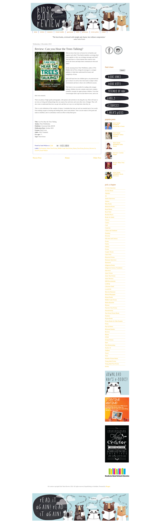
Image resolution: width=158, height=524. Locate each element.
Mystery (107, 305)
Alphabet (107, 193)
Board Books (108, 209)
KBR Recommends (110, 281)
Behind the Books (110, 206)
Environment (42, 148)
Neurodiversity (109, 310)
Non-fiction (80, 148)
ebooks (107, 366)
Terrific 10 (108, 348)
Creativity (107, 228)
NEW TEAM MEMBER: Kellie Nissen (118, 144)
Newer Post (37, 158)
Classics (107, 220)
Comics (107, 222)
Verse (106, 356)
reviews (42, 32)
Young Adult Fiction (110, 361)
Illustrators (108, 262)
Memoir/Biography (110, 294)
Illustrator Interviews (110, 260)
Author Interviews (110, 198)
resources (50, 32)
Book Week (108, 212)
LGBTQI (107, 284)
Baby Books (108, 204)
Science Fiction (109, 340)
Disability (107, 233)
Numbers (107, 316)
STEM (107, 337)
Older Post (97, 158)
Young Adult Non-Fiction (112, 364)
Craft (106, 225)
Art (106, 196)
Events (107, 241)
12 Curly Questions (110, 188)
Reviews (86, 148)
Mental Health (109, 297)
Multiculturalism (109, 302)
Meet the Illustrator (110, 292)
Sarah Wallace (44, 150)
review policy (95, 32)
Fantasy (107, 246)
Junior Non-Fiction (52, 148)
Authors (107, 201)
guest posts (70, 32)
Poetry (107, 324)
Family (107, 244)
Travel (106, 353)
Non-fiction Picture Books (112, 313)
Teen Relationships (110, 345)
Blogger (108, 486)
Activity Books (109, 190)
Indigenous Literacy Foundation (113, 268)
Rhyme (107, 334)
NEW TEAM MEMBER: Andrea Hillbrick (118, 134)
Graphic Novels (109, 252)
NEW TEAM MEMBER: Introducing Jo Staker (119, 124)
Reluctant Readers (110, 329)
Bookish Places (109, 214)
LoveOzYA (108, 289)
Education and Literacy (111, 238)
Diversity (107, 236)
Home (67, 158)
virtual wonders (59, 32)
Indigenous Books (110, 265)
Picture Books (109, 318)
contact (104, 32)
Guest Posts (108, 254)
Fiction (107, 249)
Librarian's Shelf (109, 286)
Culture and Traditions (111, 230)
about (35, 32)
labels (77, 32)
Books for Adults (109, 217)
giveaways (85, 32)
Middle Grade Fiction (111, 300)
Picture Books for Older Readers (114, 321)
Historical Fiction (109, 257)
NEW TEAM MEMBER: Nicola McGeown (118, 174)
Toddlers (107, 350)
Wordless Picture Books (111, 358)
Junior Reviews (109, 278)
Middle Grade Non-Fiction (65, 148)
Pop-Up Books (109, 326)
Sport (106, 342)
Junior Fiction (109, 273)
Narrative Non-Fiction (111, 308)
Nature (75, 148)
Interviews (108, 270)
